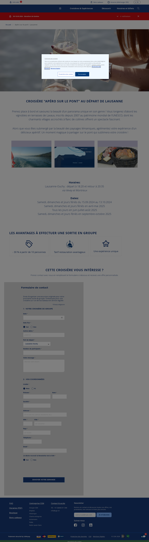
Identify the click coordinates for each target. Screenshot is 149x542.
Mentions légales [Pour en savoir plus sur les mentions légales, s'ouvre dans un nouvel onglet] (55, 68)
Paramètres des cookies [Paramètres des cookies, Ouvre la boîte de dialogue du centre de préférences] (66, 74)
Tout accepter (82, 74)
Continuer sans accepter (51, 58)
